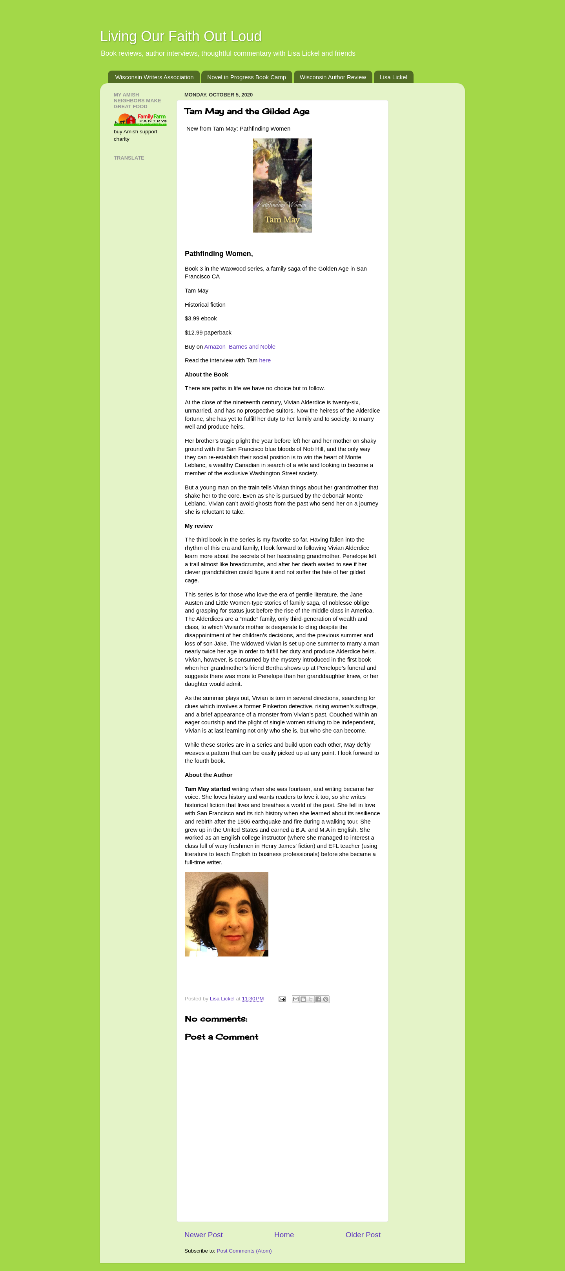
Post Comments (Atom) (244, 1251)
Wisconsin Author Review (333, 77)
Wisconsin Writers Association (154, 77)
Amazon (216, 347)
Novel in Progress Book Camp (246, 77)
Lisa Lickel (393, 77)
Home (284, 1235)
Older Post (363, 1235)
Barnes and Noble (253, 347)
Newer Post (203, 1235)
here (265, 360)
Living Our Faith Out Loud (181, 36)
